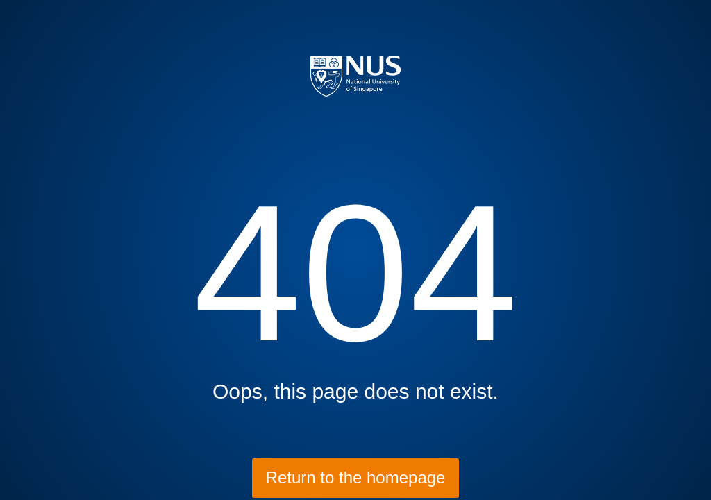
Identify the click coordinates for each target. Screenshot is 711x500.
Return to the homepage (356, 477)
